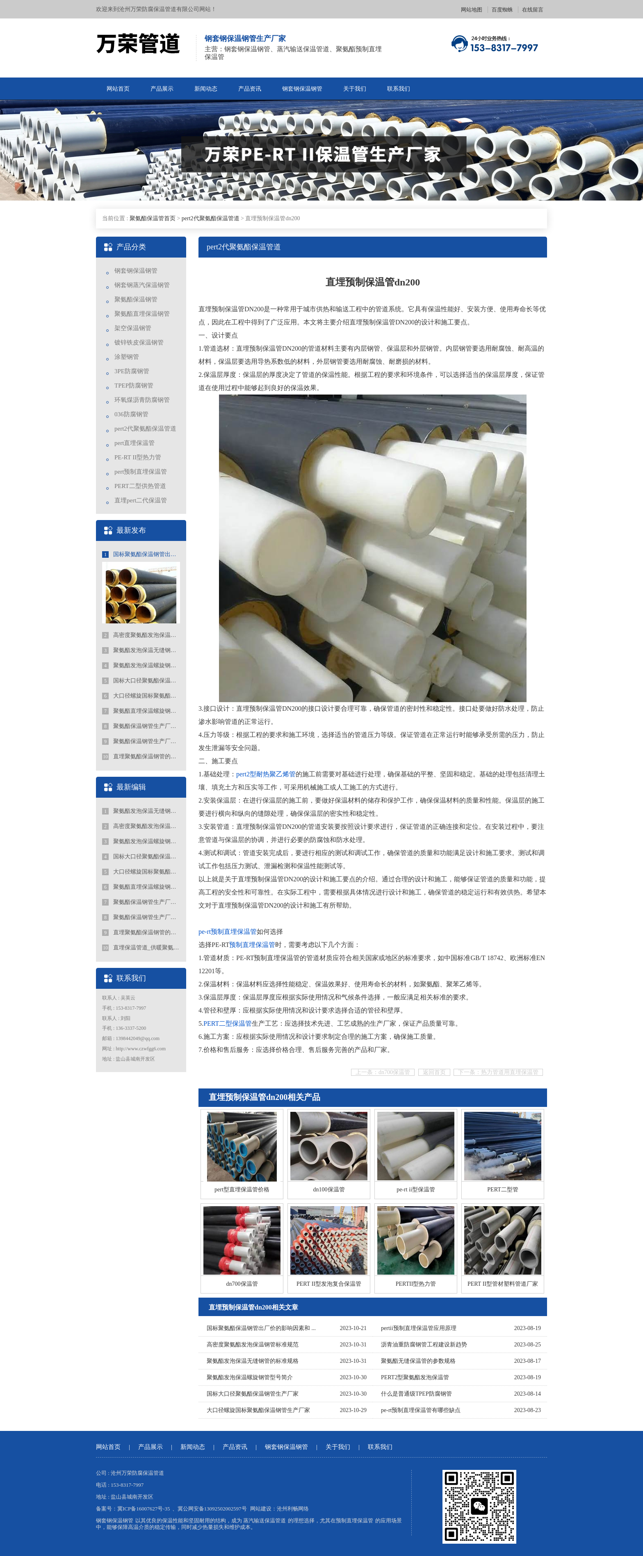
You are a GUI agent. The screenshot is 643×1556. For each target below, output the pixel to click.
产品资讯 (249, 89)
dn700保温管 (242, 1284)
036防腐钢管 (131, 414)
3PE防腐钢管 (131, 371)
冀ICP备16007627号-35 (143, 1509)
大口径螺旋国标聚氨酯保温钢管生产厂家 (141, 696)
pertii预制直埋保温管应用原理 (418, 1328)
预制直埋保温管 (252, 944)
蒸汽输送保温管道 (264, 1520)
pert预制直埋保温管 (140, 471)
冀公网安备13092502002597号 (212, 1509)
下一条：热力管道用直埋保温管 (498, 1072)
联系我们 (398, 89)
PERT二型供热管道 (140, 486)
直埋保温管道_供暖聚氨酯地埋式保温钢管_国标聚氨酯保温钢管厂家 (141, 948)
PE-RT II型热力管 (137, 457)
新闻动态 (205, 89)
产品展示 (161, 89)
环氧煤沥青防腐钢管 (142, 400)
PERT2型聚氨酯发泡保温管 (415, 1377)
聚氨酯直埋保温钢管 (142, 313)
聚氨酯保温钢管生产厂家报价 (141, 741)
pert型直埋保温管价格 (241, 1189)
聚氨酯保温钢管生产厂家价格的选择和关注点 (141, 726)
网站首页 (118, 89)
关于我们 (354, 89)
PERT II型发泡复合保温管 (328, 1284)
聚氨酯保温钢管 (135, 299)
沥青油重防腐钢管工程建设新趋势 (424, 1345)
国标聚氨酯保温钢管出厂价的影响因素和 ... (261, 1328)
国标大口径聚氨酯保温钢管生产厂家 (141, 681)
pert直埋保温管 (134, 443)
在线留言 (532, 10)
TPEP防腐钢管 (133, 385)
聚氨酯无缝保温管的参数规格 (418, 1361)
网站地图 (471, 10)
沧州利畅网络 (293, 1509)
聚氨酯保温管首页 (153, 218)
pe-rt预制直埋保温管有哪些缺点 (421, 1410)
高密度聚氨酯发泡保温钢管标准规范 (141, 635)
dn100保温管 (329, 1189)
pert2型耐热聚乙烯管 (266, 774)
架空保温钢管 (132, 328)
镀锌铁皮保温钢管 (139, 342)
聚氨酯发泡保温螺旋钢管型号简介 (141, 665)
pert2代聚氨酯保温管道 (210, 218)
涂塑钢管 (126, 357)
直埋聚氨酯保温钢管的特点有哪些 (141, 756)
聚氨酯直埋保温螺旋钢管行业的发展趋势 (141, 711)
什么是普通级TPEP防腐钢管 (416, 1394)
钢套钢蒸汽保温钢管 (142, 285)
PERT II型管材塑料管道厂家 (502, 1284)
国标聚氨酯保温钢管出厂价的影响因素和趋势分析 (141, 554)
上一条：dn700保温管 (383, 1072)
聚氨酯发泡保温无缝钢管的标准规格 (141, 650)
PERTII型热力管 (416, 1284)
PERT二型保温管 (227, 1023)
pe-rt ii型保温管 (416, 1189)
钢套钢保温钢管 (302, 89)
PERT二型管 (502, 1189)
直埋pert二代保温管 (140, 500)
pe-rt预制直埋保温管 (227, 931)
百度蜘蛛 (502, 10)
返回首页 (434, 1072)
